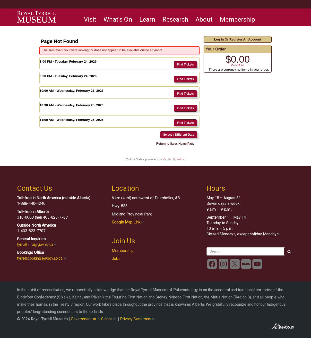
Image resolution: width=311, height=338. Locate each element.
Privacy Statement (138, 319)
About (204, 19)
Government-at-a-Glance (94, 319)
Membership (237, 19)
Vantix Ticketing (174, 159)
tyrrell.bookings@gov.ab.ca (42, 258)
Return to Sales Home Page (175, 143)
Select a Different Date (178, 134)
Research (175, 19)
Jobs (116, 258)
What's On (118, 19)
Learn (147, 19)
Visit (90, 19)
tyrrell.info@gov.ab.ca (37, 244)
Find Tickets (185, 64)
